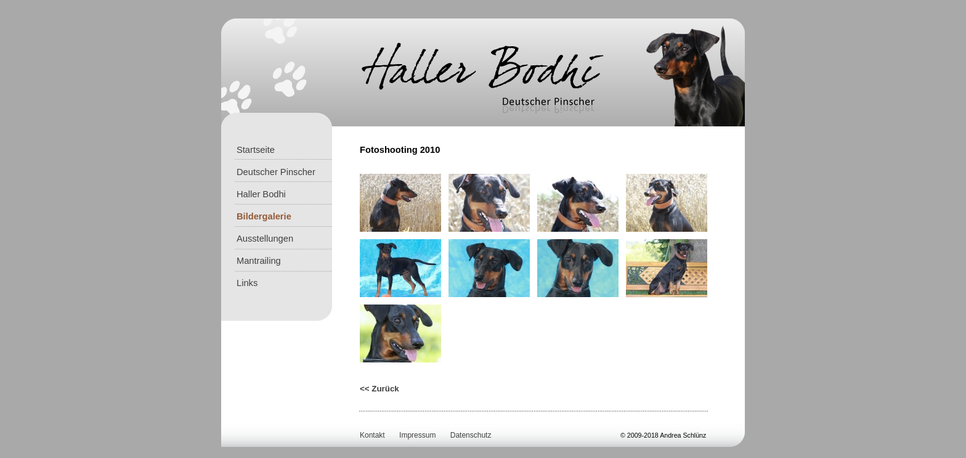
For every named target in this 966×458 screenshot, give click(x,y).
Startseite (256, 150)
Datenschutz (471, 435)
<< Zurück (379, 388)
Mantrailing (259, 261)
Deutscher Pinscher (276, 172)
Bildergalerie (264, 216)
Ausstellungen (265, 238)
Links (247, 283)
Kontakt (372, 435)
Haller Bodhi (261, 194)
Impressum (417, 435)
